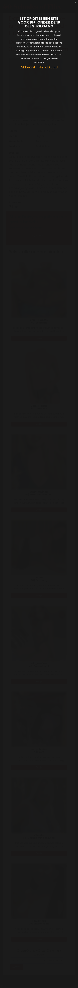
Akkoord (27, 67)
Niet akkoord (48, 67)
